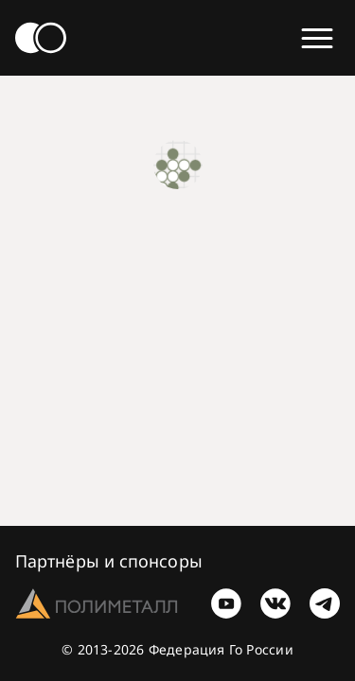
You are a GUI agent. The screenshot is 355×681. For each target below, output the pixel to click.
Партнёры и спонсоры (109, 561)
